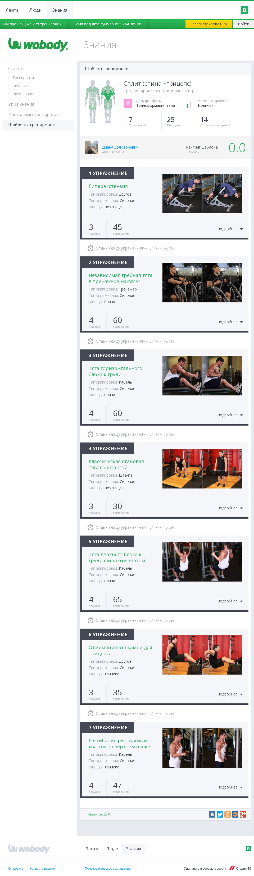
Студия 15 (243, 868)
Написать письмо (42, 868)
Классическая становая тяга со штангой (116, 464)
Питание (20, 85)
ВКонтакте (248, 848)
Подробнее (227, 229)
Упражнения (21, 104)
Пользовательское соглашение (108, 868)
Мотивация (22, 93)
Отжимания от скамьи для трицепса (120, 650)
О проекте (15, 868)
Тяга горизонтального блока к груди (115, 371)
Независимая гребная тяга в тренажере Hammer (120, 278)
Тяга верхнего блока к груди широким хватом (117, 557)
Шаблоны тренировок (31, 125)
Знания (59, 10)
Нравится (99, 814)
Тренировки (23, 77)
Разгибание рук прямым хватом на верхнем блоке (119, 743)
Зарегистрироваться (209, 23)
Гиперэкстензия (108, 186)
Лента (12, 10)
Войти (243, 23)
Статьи (15, 68)
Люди (35, 10)
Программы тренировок (34, 114)
